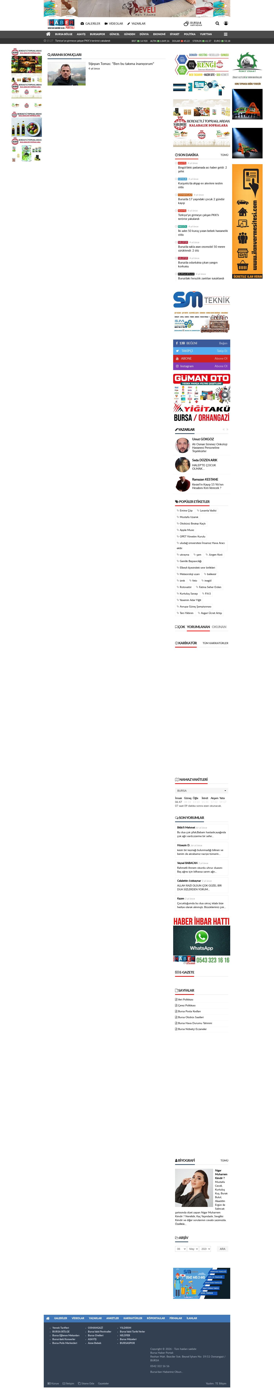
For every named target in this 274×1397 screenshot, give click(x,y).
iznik (181, 580)
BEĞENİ (188, 343)
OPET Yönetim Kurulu (191, 536)
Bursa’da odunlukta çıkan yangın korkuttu (197, 264)
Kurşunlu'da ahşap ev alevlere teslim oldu (200, 185)
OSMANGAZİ (185, 195)
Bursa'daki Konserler (63, 1339)
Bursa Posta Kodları (189, 1011)
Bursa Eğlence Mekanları (65, 1335)
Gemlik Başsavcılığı (189, 561)
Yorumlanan (198, 627)
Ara (222, 1248)
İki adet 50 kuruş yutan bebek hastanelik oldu (203, 233)
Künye (53, 1383)
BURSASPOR (97, 34)
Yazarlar (184, 430)
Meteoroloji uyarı (188, 574)
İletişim (68, 1383)
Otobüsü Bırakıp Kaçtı (191, 523)
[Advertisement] (201, 714)
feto (193, 580)
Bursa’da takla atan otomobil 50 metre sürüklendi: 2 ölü (201, 248)
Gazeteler (103, 1383)
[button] (201, 791)
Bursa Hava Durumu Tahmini (195, 1023)
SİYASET (174, 34)
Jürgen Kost (214, 554)
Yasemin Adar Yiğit (189, 600)
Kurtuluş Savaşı (187, 593)
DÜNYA (144, 34)
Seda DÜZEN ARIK (204, 460)
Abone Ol (221, 358)
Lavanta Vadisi (206, 510)
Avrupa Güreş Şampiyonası (194, 606)
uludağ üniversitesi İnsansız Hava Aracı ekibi (201, 546)
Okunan (219, 627)
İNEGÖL (182, 226)
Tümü (224, 155)
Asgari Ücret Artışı (210, 613)
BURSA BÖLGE (63, 34)
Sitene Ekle (86, 1383)
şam (197, 554)
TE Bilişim (220, 1383)
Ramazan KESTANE (205, 479)
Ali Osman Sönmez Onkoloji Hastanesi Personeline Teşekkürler (209, 448)
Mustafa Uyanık (187, 517)
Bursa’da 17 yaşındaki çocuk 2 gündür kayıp (201, 201)
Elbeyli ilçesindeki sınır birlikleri (196, 567)
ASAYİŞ (81, 34)
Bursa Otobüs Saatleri (191, 1017)
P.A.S (206, 593)
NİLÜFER (183, 242)
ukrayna (183, 554)
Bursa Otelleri (95, 1335)
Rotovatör (184, 587)
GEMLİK (182, 179)
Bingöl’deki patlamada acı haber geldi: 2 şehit (202, 169)
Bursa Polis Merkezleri (64, 1343)
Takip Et (222, 350)
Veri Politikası (185, 999)
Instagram (187, 366)
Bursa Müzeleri (128, 1339)
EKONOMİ (159, 34)
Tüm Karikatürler (215, 643)
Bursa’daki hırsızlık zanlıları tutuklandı (201, 278)
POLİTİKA (189, 34)
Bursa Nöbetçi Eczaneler (192, 1029)
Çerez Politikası (186, 1005)
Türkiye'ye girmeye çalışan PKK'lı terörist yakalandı (82, 41)
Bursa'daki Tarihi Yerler (132, 1332)
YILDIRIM (125, 1328)
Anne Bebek (94, 1343)
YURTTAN (206, 34)
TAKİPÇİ (187, 350)
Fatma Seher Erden (208, 587)
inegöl (206, 580)
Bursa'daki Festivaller (99, 1332)
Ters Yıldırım (185, 613)
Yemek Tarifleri (60, 1328)
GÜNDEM (129, 34)
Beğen (223, 343)
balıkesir (210, 574)
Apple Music (185, 530)
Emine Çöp (185, 510)
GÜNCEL (114, 34)
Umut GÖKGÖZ (203, 439)
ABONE (186, 358)
